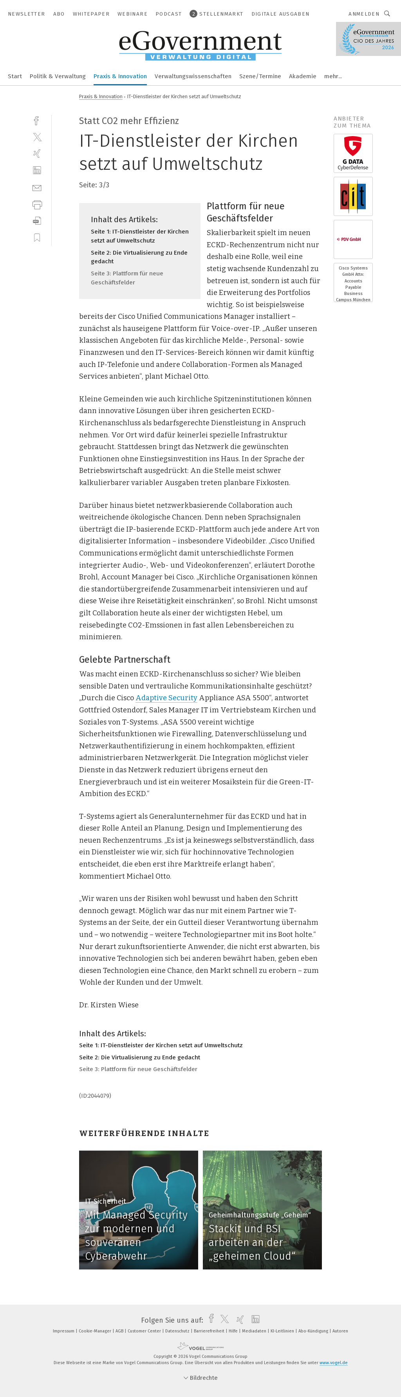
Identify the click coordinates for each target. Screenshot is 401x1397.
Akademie (302, 76)
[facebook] (37, 120)
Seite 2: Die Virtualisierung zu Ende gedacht (139, 1057)
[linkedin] (37, 170)
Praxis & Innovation (120, 76)
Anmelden (364, 14)
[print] (37, 204)
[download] (37, 221)
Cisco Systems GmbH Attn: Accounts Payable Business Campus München (353, 284)
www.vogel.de (334, 1362)
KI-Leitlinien (283, 1331)
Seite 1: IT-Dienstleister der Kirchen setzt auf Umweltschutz (161, 1045)
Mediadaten (254, 1331)
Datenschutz (178, 1331)
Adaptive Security (166, 698)
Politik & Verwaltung (58, 76)
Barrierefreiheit (210, 1331)
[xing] (37, 153)
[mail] (37, 187)
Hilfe (234, 1331)
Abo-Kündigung (313, 1331)
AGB (120, 1331)
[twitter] (37, 137)
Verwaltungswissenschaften (193, 76)
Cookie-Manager (95, 1331)
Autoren (340, 1331)
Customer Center (145, 1331)
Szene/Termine (260, 76)
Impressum (64, 1331)
